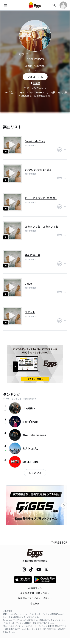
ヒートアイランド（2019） (41, 198)
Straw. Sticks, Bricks (38, 169)
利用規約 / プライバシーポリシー (35, 598)
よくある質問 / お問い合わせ (35, 592)
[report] (26, 54)
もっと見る (35, 473)
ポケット (30, 312)
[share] (21, 54)
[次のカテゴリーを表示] (64, 505)
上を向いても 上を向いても (41, 226)
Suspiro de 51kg (35, 141)
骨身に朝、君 (32, 255)
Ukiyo (28, 283)
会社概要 (34, 603)
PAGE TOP (59, 542)
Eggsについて (35, 587)
